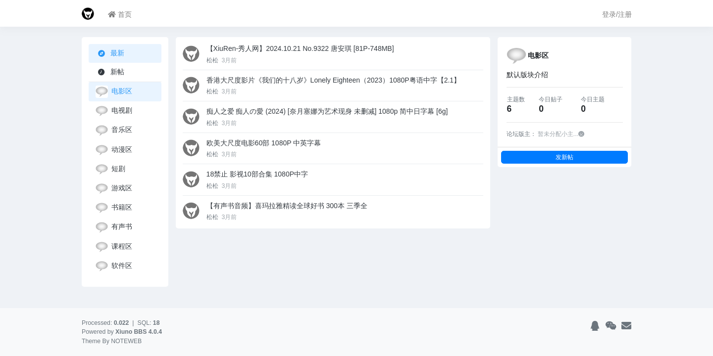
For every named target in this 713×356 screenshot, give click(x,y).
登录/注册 (617, 14)
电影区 (114, 92)
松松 (213, 60)
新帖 (110, 72)
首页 (120, 14)
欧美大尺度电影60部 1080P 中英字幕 (263, 143)
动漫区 (114, 150)
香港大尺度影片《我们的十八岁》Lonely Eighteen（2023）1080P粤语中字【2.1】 (333, 80)
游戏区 (114, 188)
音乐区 (114, 130)
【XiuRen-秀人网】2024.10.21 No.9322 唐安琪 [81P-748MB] (300, 48)
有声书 (114, 227)
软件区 (114, 266)
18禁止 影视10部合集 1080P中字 (257, 174)
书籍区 (114, 208)
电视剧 (114, 111)
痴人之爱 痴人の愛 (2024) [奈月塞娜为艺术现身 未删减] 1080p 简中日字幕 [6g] (327, 111)
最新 (111, 53)
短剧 (110, 169)
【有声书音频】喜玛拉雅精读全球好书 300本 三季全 (286, 206)
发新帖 (564, 157)
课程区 (114, 247)
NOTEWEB (126, 341)
